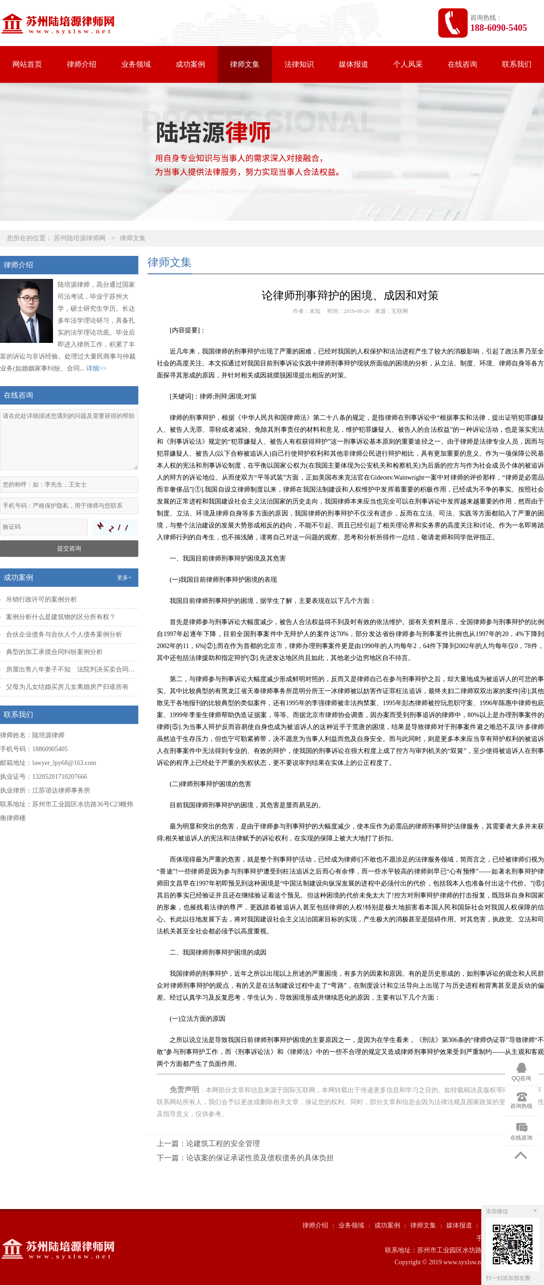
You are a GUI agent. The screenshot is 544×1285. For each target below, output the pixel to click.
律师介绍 (81, 64)
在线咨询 (462, 64)
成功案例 (190, 64)
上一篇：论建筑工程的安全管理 (208, 1143)
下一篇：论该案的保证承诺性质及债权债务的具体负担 (245, 1158)
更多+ (124, 577)
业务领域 (136, 64)
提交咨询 (69, 548)
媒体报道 (353, 64)
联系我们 (517, 64)
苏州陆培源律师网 (80, 238)
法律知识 (299, 64)
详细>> (96, 368)
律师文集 (245, 64)
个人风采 (408, 64)
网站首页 (27, 64)
